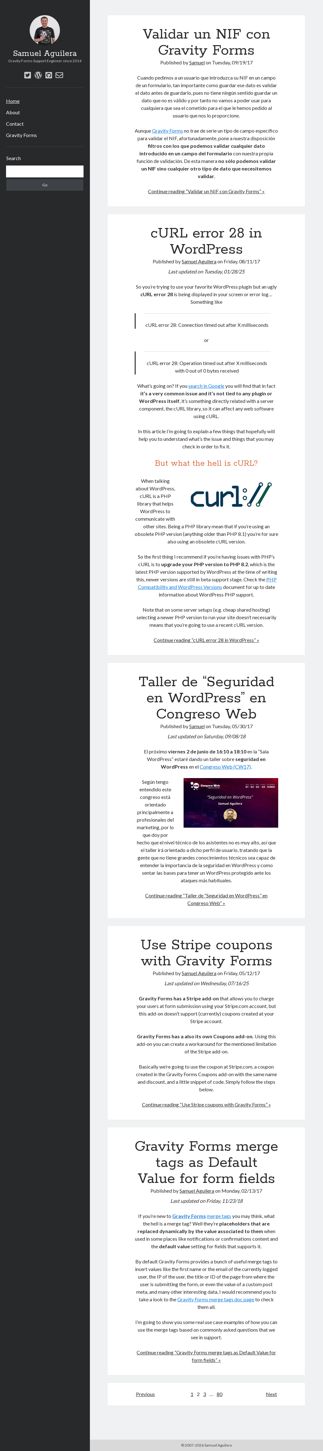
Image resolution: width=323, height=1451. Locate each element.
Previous (145, 1394)
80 (219, 1394)
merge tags (219, 1216)
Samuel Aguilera (45, 54)
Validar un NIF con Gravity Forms (206, 42)
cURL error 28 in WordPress (206, 241)
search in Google (206, 386)
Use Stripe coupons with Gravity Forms (206, 953)
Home (13, 101)
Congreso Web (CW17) (225, 767)
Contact (15, 124)
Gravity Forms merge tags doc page (215, 1299)
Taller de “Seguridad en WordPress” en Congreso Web (206, 698)
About (13, 112)
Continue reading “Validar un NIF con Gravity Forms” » (206, 191)
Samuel (197, 62)
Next (271, 1394)
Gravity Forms (21, 135)
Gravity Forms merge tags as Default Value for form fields (206, 1162)
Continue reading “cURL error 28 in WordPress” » (206, 640)
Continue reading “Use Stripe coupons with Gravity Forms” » (206, 1104)
